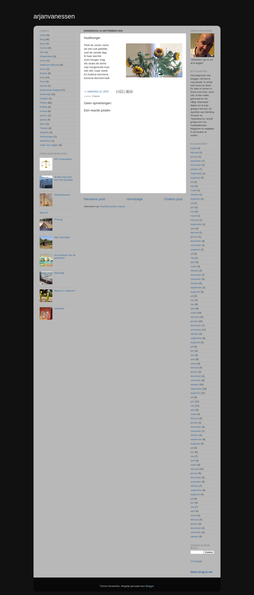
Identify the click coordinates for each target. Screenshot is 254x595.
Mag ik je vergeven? (64, 290)
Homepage (134, 199)
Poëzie (95, 96)
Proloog (58, 219)
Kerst (42, 81)
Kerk (42, 77)
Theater (44, 128)
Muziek (43, 85)
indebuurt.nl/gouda (49, 64)
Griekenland (46, 56)
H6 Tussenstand (62, 159)
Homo (43, 60)
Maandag (59, 273)
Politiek (43, 107)
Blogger (150, 586)
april (192, 228)
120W (43, 35)
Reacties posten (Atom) (112, 206)
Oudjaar (44, 98)
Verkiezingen (46, 136)
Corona (43, 48)
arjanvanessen (54, 16)
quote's (43, 115)
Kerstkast (59, 308)
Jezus (43, 69)
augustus (195, 177)
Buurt (42, 43)
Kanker (43, 73)
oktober (194, 169)
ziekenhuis (45, 140)
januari (194, 156)
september (196, 173)
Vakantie (44, 132)
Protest (43, 111)
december (195, 161)
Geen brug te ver (201, 571)
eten (42, 52)
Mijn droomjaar (62, 237)
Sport (42, 124)
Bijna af (44, 212)
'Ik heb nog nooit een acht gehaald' (63, 178)
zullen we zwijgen (49, 145)
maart (193, 148)
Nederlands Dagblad (50, 90)
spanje (43, 119)
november (195, 165)
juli (191, 182)
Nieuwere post (94, 199)
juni (192, 207)
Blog (42, 39)
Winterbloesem (62, 194)
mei (192, 186)
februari (194, 152)
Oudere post (173, 199)
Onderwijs (45, 94)
